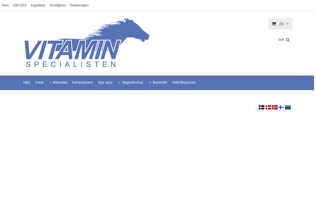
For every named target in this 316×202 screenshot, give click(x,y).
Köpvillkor (38, 5)
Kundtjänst (58, 5)
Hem (5, 5)
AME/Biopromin (183, 82)
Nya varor (105, 82)
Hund (39, 82)
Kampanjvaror (82, 82)
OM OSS (20, 5)
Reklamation (79, 5)
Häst (27, 82)
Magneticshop (132, 82)
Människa (60, 82)
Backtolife (160, 82)
